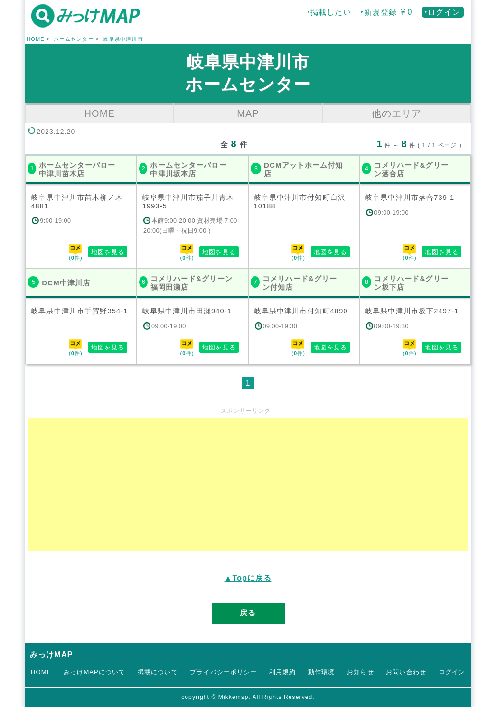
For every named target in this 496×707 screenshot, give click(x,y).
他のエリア (397, 113)
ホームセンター (74, 39)
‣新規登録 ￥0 (386, 12)
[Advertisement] (248, 484)
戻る (248, 613)
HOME (35, 39)
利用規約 (282, 672)
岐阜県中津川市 (123, 39)
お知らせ (360, 672)
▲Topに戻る (248, 578)
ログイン (452, 672)
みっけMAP (51, 654)
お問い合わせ (406, 672)
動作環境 (321, 672)
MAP (248, 113)
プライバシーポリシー (223, 672)
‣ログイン (442, 12)
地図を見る (108, 251)
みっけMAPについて (94, 672)
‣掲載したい (329, 12)
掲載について (158, 672)
